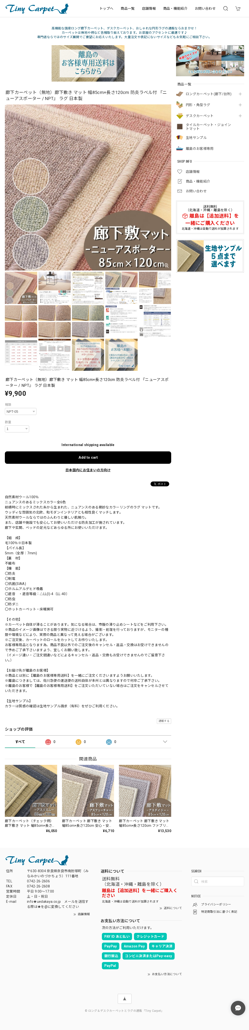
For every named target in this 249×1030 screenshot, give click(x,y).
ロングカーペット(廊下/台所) (209, 94)
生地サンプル (196, 138)
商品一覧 (127, 8)
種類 (8, 404)
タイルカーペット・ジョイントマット (208, 127)
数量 (8, 422)
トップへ (106, 8)
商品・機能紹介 (175, 8)
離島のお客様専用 (200, 149)
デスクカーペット (200, 116)
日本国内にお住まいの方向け (88, 470)
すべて (20, 742)
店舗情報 (149, 8)
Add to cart (88, 457)
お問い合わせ (205, 8)
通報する (164, 721)
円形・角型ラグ (198, 105)
